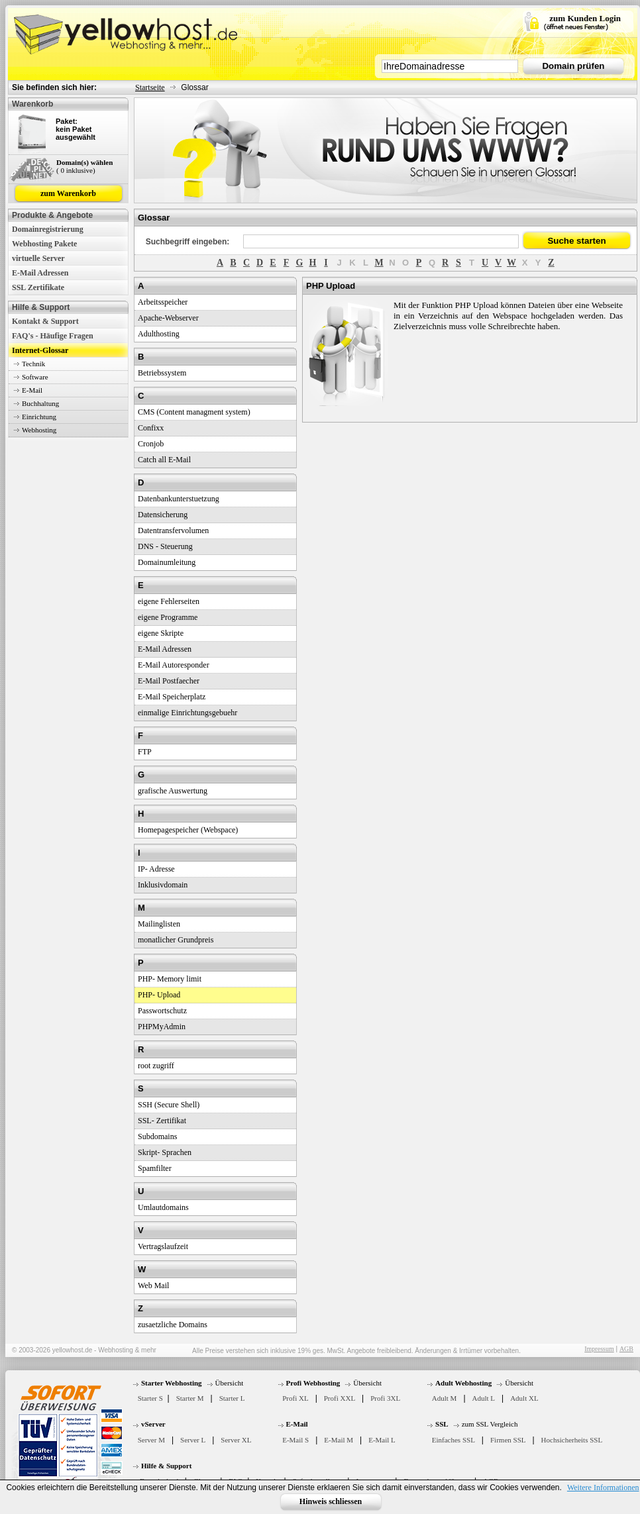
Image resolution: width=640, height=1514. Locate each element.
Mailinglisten (159, 924)
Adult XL (524, 1398)
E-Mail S (295, 1440)
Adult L (484, 1398)
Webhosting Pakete (44, 243)
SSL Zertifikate (38, 287)
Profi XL (295, 1398)
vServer (153, 1424)
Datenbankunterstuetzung (178, 498)
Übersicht (229, 1383)
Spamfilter (155, 1168)
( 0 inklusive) (75, 170)
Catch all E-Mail (164, 459)
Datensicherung (162, 514)
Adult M (444, 1398)
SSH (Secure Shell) (168, 1104)
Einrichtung (39, 417)
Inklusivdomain (162, 884)
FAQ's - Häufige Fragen (52, 335)
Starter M (190, 1398)
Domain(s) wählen (84, 162)
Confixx (151, 427)
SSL (442, 1424)
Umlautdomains (163, 1207)
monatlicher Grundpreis (175, 939)
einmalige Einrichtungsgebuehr (187, 712)
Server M (151, 1440)
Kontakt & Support (45, 321)
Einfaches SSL (453, 1440)
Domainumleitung (166, 562)
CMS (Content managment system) (194, 412)
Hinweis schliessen (330, 1501)
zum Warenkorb (68, 193)
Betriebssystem (162, 373)
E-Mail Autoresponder (173, 665)
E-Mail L (382, 1440)
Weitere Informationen (603, 1487)
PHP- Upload (159, 994)
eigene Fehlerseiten (168, 601)
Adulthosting (159, 333)
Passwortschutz (162, 1010)
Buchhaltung (40, 403)
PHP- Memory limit (169, 979)
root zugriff (156, 1065)
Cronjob (151, 443)
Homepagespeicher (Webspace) (188, 829)
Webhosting (39, 430)
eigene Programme (167, 617)
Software (35, 377)
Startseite (150, 87)
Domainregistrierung (47, 229)
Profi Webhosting (313, 1383)
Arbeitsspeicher (162, 302)
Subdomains (157, 1136)
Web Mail (153, 1285)
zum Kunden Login (585, 18)
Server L (192, 1440)
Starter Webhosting (171, 1383)
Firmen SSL (507, 1440)
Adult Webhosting (463, 1383)
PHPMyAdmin (162, 1026)
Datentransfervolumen (173, 530)
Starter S (150, 1398)
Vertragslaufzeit (163, 1246)
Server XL (236, 1440)
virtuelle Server (38, 258)
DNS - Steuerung (165, 546)
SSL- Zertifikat (162, 1120)
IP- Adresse (156, 869)
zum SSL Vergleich (490, 1424)
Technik (33, 364)
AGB (626, 1348)
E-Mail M (338, 1440)
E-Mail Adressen (40, 273)
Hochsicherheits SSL (572, 1440)
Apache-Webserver (168, 318)
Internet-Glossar (40, 350)
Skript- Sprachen (164, 1152)
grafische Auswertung (172, 790)
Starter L (232, 1398)
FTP (145, 751)
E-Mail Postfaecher (168, 680)
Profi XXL (339, 1398)
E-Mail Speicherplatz (171, 696)
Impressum (598, 1348)
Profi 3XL (385, 1398)
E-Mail (32, 390)
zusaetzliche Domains (172, 1324)
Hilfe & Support (166, 1466)
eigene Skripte (161, 633)
